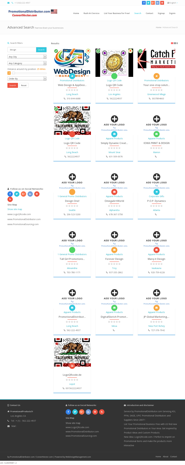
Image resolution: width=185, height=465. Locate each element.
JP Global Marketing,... (156, 316)
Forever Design (114, 259)
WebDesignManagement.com (78, 457)
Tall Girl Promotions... (72, 259)
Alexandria (72, 268)
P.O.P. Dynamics (156, 201)
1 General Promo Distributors (72, 196)
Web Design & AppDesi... (72, 85)
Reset (23, 85)
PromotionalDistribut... (72, 316)
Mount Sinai (114, 152)
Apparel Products (114, 138)
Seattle (72, 210)
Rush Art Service (91, 13)
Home (76, 13)
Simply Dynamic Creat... (114, 143)
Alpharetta (114, 210)
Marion (156, 152)
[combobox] (27, 57)
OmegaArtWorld (114, 201)
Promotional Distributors (72, 80)
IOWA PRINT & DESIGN (156, 143)
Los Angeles (114, 94)
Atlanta (156, 210)
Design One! (72, 201)
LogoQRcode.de (72, 374)
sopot (72, 384)
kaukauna (156, 268)
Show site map (14, 209)
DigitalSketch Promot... (114, 316)
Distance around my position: (26, 69)
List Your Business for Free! (117, 13)
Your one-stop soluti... (156, 85)
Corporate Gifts (156, 196)
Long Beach (72, 94)
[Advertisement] (27, 140)
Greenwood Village (156, 94)
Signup (161, 13)
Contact (149, 13)
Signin (172, 13)
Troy (114, 268)
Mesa (114, 326)
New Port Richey (156, 326)
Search (137, 13)
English (172, 2)
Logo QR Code (114, 80)
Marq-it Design (156, 259)
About (165, 456)
